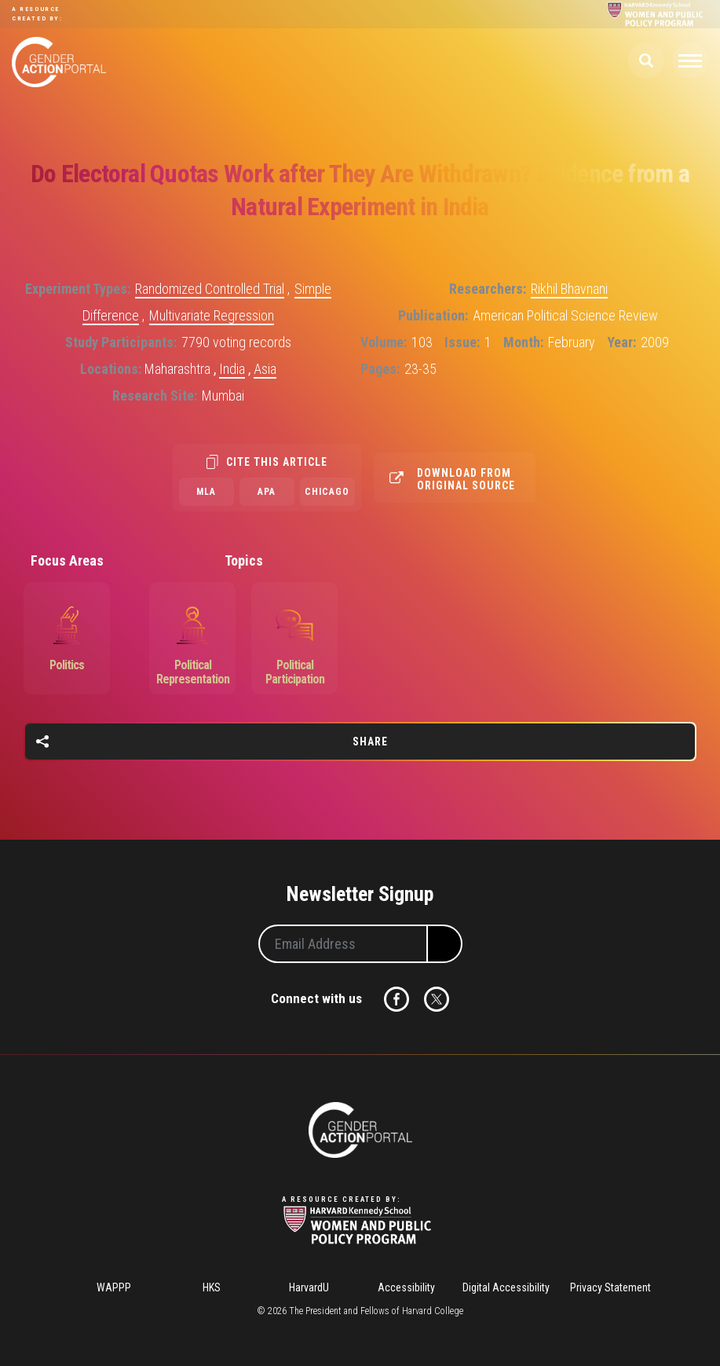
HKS (212, 1287)
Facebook (396, 999)
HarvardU (309, 1287)
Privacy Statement (610, 1287)
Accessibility (406, 1287)
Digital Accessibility (506, 1287)
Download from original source (466, 479)
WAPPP (114, 1287)
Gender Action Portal (59, 62)
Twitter (436, 999)
